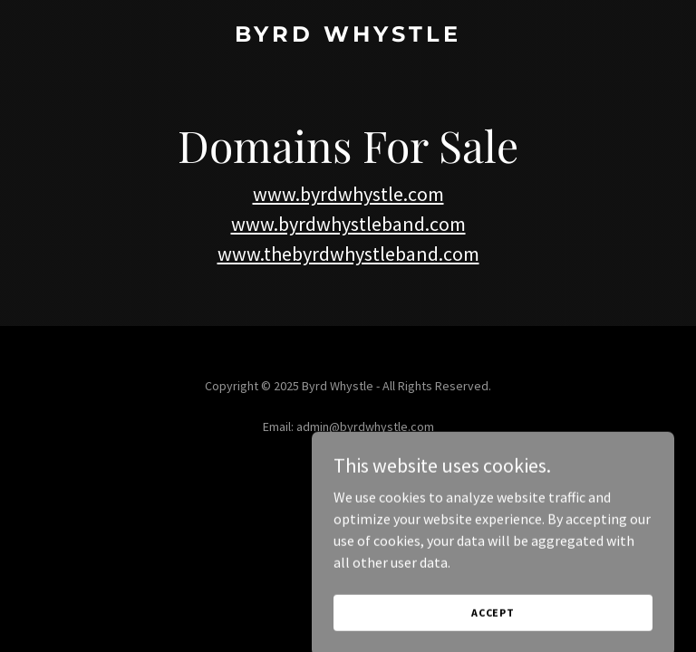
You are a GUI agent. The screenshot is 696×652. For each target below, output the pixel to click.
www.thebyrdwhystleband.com (348, 253)
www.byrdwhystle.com (348, 193)
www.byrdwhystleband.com (348, 223)
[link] (348, 36)
